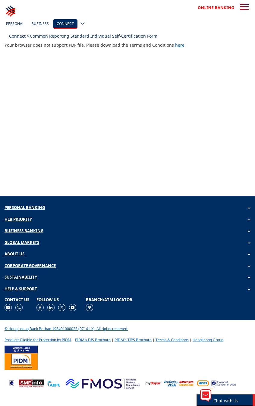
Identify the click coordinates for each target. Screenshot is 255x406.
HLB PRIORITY (18, 219)
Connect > (19, 36)
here (179, 45)
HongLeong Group (208, 339)
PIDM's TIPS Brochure (133, 339)
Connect (65, 23)
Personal (15, 23)
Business (40, 23)
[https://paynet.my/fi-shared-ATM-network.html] (203, 383)
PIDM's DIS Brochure (93, 339)
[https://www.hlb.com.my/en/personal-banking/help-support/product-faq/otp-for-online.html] (179, 383)
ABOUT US (14, 254)
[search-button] (244, 7)
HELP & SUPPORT (21, 289)
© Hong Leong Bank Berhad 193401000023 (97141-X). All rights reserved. (66, 328)
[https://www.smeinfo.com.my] (31, 383)
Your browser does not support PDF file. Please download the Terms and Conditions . (95, 45)
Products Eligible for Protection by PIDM (38, 339)
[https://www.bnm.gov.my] (11, 383)
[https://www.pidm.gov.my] (21, 357)
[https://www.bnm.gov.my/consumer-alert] (223, 383)
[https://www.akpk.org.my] (53, 383)
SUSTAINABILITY (21, 277)
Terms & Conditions (172, 339)
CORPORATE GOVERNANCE (30, 265)
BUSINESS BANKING (24, 230)
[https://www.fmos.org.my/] (102, 383)
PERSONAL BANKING (25, 207)
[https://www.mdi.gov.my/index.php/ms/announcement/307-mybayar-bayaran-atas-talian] (153, 383)
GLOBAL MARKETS (22, 242)
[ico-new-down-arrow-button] (81, 24)
